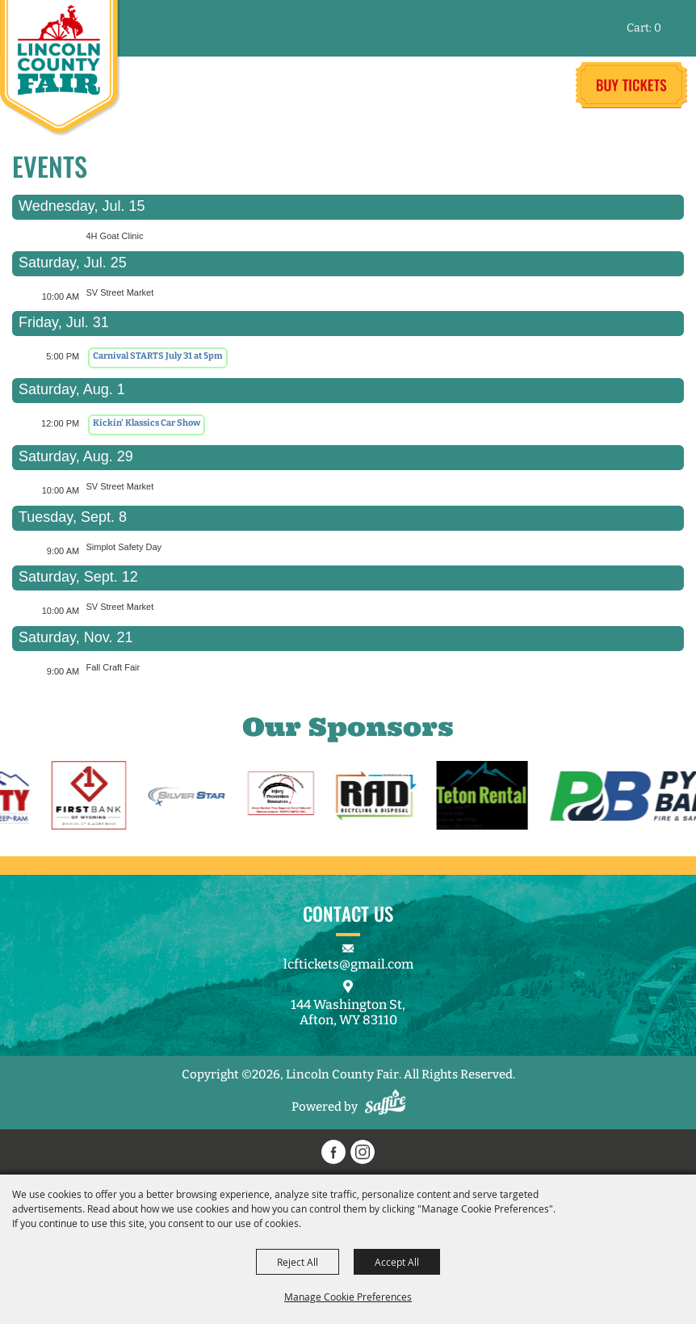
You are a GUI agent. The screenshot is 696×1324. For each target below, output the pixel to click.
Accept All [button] (397, 1261)
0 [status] (657, 28)
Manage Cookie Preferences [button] (348, 1296)
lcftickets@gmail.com (348, 964)
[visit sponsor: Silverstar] (195, 797)
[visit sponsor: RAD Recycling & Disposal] (385, 797)
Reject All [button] (297, 1261)
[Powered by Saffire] (385, 1106)
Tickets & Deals (631, 85)
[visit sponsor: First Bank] (97, 797)
